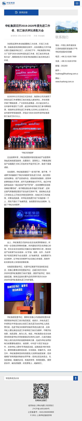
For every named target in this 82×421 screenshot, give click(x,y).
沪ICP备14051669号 (41, 409)
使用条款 (32, 405)
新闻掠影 (21, 12)
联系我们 (50, 405)
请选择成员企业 (42, 378)
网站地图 (41, 405)
